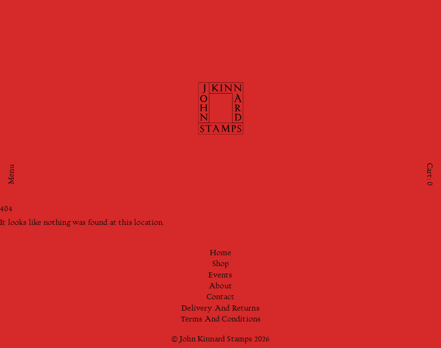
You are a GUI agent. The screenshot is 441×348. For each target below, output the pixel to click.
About (220, 286)
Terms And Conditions (220, 319)
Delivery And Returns (220, 308)
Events (220, 275)
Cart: (428, 173)
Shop (220, 264)
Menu (12, 174)
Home (221, 253)
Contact (220, 297)
